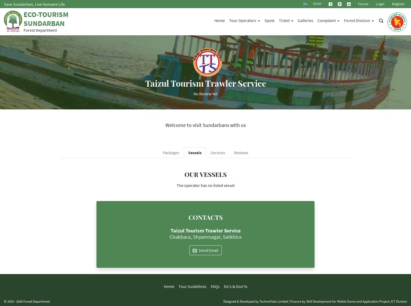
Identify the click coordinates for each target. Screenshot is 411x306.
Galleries (305, 20)
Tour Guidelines (193, 286)
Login (380, 4)
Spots (269, 20)
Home (219, 20)
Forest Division (360, 20)
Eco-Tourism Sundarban (46, 19)
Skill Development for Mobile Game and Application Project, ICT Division (356, 301)
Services (217, 152)
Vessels (195, 152)
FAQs (215, 286)
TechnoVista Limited (273, 301)
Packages (171, 152)
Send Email (205, 250)
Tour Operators (245, 20)
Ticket (287, 20)
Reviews (241, 152)
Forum (363, 4)
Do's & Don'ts (235, 286)
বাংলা (317, 4)
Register (398, 4)
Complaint (329, 20)
